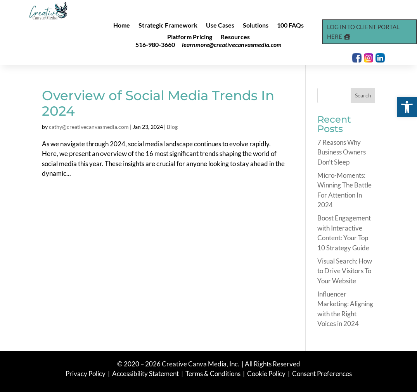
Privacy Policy (86, 373)
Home (121, 26)
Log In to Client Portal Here (363, 31)
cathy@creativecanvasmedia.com (89, 126)
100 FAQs (290, 26)
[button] (407, 107)
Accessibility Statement (145, 373)
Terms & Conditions (213, 373)
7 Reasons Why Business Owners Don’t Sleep (341, 152)
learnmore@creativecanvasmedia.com (232, 44)
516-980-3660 (155, 44)
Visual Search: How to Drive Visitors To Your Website (344, 271)
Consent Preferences (322, 373)
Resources (235, 37)
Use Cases (220, 26)
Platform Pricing (189, 37)
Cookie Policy (267, 373)
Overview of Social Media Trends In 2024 (158, 103)
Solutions (255, 26)
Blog (172, 126)
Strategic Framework (167, 26)
